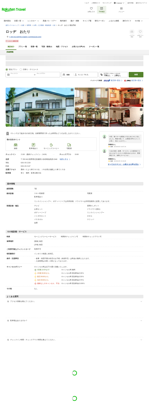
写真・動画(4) (47, 47)
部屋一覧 (34, 47)
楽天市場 (130, 3)
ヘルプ (87, 3)
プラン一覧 (22, 47)
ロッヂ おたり (18, 32)
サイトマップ (107, 3)
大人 (79, 75)
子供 (85, 75)
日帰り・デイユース (30, 69)
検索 (136, 75)
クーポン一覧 (94, 47)
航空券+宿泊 (111, 80)
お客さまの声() (78, 47)
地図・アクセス (62, 47)
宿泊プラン (13, 69)
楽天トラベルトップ (12, 25)
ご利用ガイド (95, 3)
